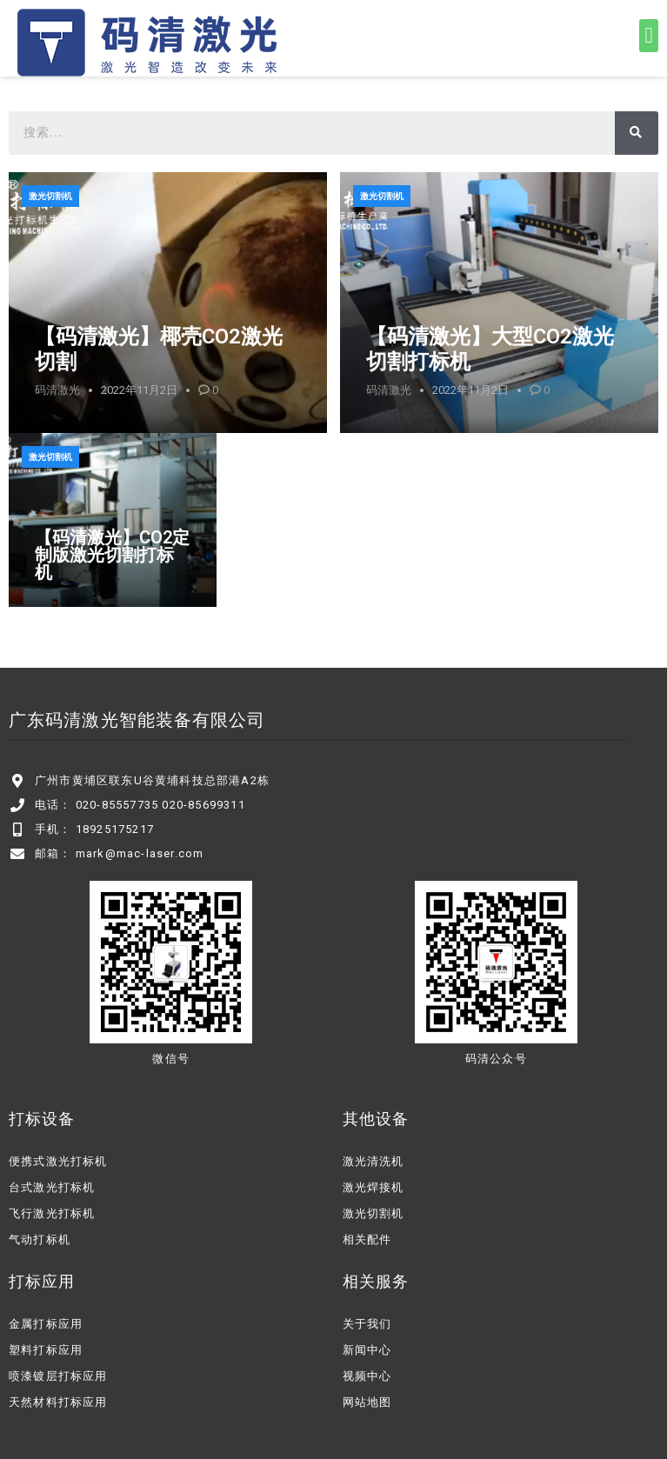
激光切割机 (50, 196)
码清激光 (57, 389)
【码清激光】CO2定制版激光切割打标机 (112, 555)
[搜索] (636, 133)
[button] (648, 35)
